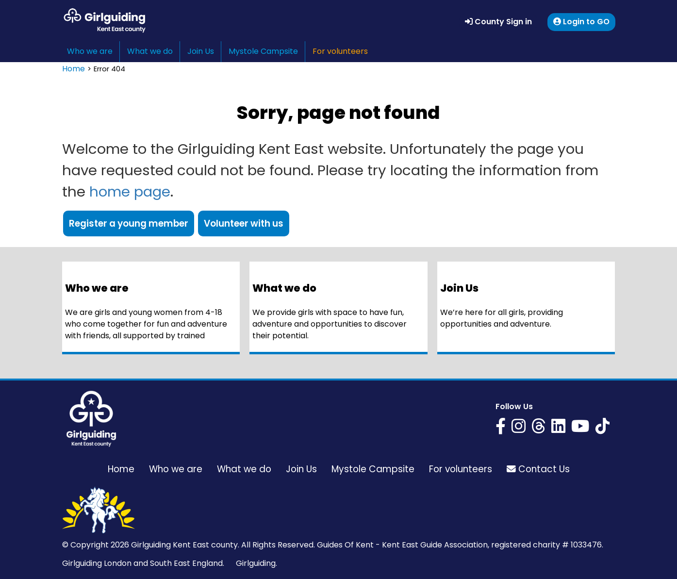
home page (129, 191)
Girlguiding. (256, 563)
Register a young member (128, 223)
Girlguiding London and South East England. (143, 563)
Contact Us (538, 469)
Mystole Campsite (263, 51)
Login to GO (581, 21)
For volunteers (340, 51)
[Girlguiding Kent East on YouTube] (580, 426)
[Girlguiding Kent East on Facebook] (500, 426)
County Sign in (498, 21)
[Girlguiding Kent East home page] (91, 419)
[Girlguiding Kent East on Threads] (538, 426)
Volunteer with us (243, 223)
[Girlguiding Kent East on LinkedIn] (558, 426)
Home (73, 68)
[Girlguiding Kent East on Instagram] (519, 426)
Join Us (200, 51)
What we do (150, 51)
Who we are (90, 51)
